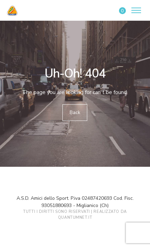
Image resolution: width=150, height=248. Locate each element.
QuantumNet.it (75, 217)
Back (75, 112)
